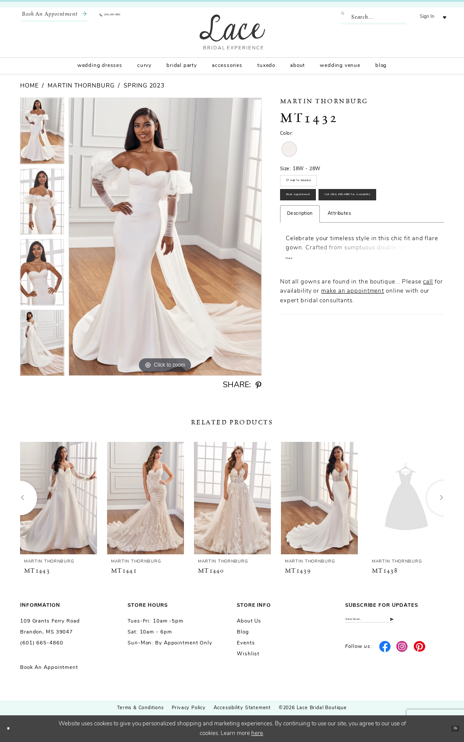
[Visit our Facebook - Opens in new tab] (384, 654)
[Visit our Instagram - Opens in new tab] (402, 654)
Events (246, 643)
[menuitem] (54, 17)
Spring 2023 (144, 86)
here (257, 733)
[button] (418, 17)
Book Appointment (317, 216)
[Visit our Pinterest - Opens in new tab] (419, 654)
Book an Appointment (49, 667)
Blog (243, 632)
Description (300, 267)
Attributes (339, 267)
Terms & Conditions (140, 708)
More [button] (292, 314)
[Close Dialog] (11, 728)
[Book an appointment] (54, 17)
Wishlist (248, 654)
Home (29, 86)
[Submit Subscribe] (437, 623)
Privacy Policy (189, 708)
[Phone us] (122, 17)
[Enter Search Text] (365, 17)
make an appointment (352, 347)
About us (249, 621)
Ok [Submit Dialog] (451, 728)
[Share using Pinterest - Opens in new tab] (258, 385)
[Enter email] (394, 623)
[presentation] (58, 498)
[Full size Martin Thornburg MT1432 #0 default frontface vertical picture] (165, 236)
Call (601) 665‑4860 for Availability (341, 243)
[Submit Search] (337, 17)
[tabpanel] (42, 133)
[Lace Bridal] (232, 31)
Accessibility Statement (242, 708)
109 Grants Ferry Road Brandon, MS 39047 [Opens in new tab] (50, 627)
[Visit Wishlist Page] (440, 17)
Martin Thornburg (81, 86)
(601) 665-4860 (41, 643)
